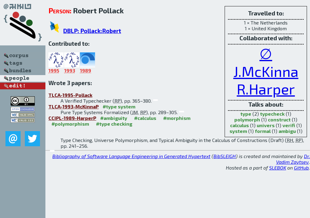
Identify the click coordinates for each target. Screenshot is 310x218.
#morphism (176, 118)
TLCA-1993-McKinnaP (73, 106)
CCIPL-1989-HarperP (72, 118)
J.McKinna (265, 71)
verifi (288, 125)
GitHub (301, 167)
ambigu (287, 131)
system (238, 131)
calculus (239, 125)
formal (263, 131)
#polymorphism (70, 124)
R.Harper (266, 88)
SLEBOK (277, 167)
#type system (119, 106)
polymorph (247, 119)
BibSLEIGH (224, 156)
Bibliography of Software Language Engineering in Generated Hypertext (131, 156)
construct (279, 119)
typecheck (272, 114)
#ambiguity (113, 118)
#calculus (145, 118)
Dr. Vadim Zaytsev (293, 159)
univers (266, 125)
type (245, 114)
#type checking (114, 124)
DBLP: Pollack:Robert (92, 30)
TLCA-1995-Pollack (70, 95)
